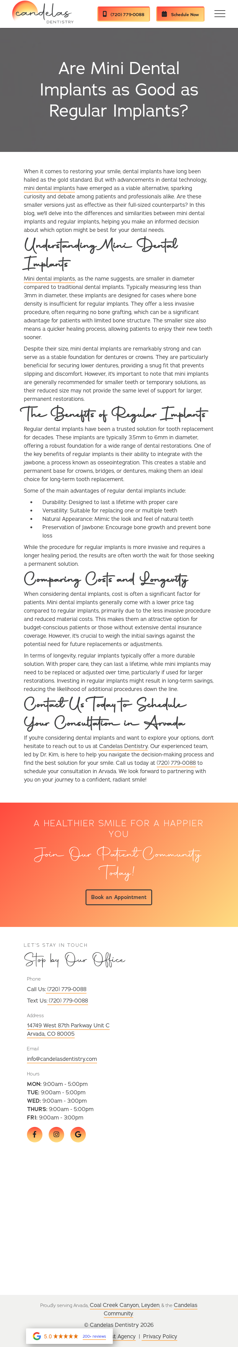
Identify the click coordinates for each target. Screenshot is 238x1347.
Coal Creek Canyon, (115, 1305)
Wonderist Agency (113, 1336)
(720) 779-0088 (123, 14)
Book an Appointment (119, 897)
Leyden (150, 1305)
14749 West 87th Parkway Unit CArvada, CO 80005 (68, 1030)
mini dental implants (49, 188)
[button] (220, 14)
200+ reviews (94, 1336)
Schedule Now (180, 14)
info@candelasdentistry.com (62, 1059)
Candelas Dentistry (123, 746)
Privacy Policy (159, 1336)
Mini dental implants (49, 278)
